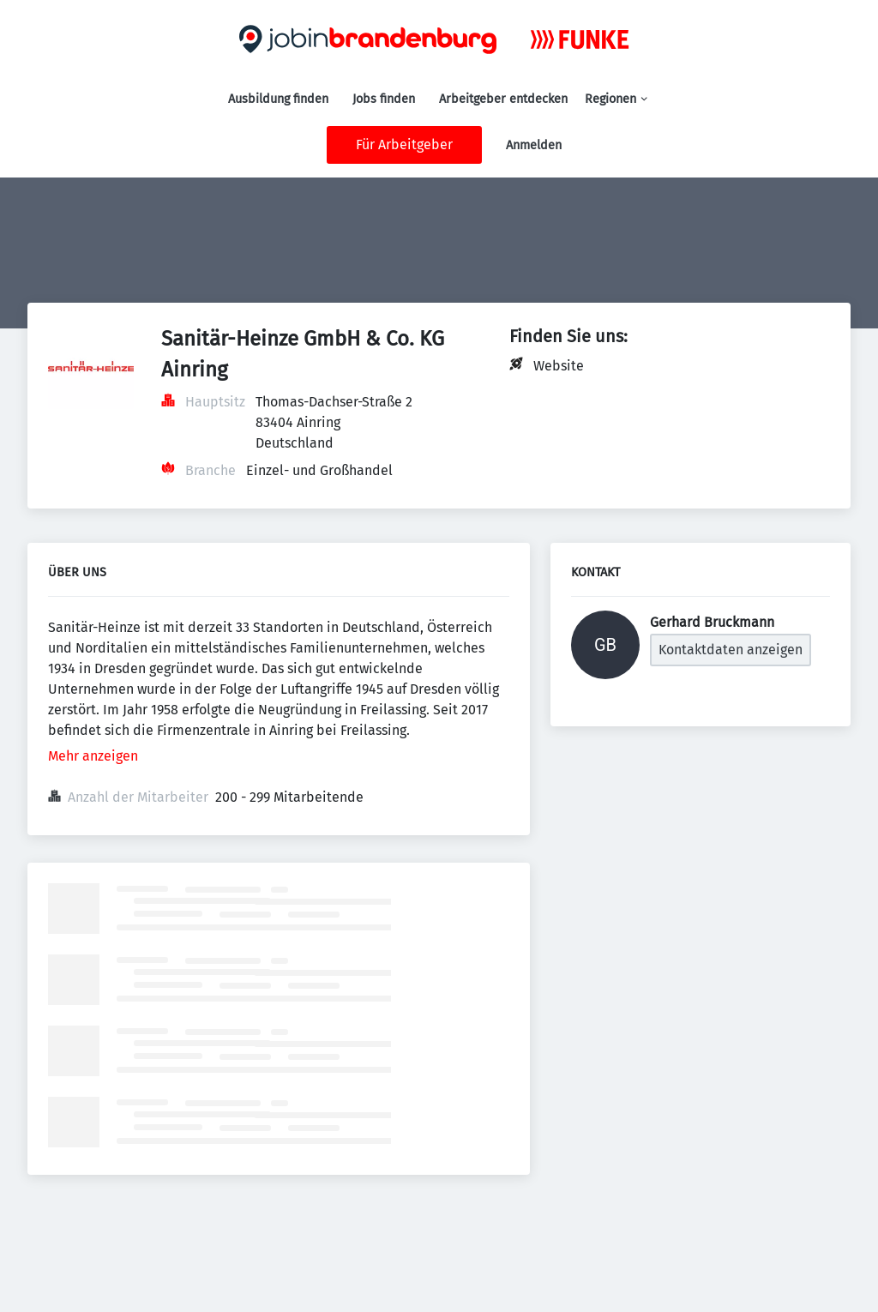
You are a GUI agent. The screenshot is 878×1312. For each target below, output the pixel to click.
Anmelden (534, 145)
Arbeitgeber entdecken (503, 99)
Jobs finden (383, 99)
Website (558, 366)
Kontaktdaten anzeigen (730, 649)
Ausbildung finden (278, 99)
